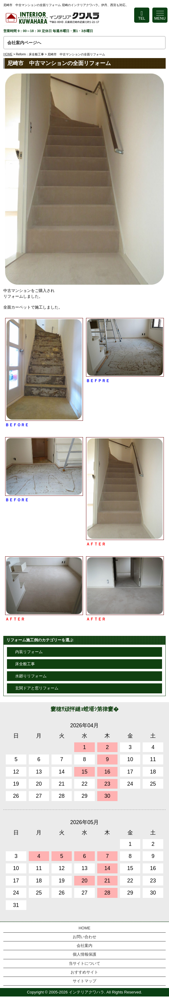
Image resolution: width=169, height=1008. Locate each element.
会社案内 (84, 945)
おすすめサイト (84, 972)
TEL (141, 18)
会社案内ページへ (24, 42)
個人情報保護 (84, 954)
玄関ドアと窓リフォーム (36, 688)
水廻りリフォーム (31, 676)
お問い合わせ (84, 936)
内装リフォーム (29, 652)
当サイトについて (84, 963)
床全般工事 (25, 664)
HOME (7, 54)
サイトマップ (84, 981)
